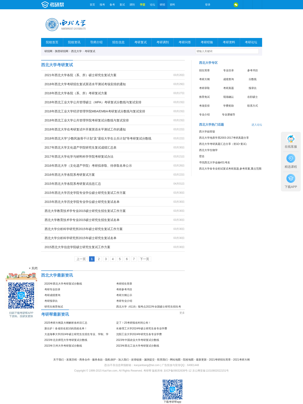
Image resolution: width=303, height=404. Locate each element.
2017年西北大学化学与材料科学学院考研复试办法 (79, 156)
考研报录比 (51, 300)
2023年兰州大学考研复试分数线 (63, 345)
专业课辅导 (228, 114)
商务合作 (84, 359)
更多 (182, 312)
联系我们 (162, 359)
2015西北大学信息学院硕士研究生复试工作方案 (77, 247)
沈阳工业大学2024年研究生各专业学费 (139, 334)
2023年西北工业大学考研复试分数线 (137, 345)
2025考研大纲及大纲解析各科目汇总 (66, 322)
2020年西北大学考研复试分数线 (63, 283)
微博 (217, 4)
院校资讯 (74, 42)
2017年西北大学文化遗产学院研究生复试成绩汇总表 (80, 147)
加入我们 (123, 359)
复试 (122, 4)
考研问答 (185, 42)
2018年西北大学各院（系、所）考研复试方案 (76, 93)
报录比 (253, 88)
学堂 (142, 4)
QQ (226, 4)
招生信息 (118, 42)
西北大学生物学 (208, 150)
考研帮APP (257, 4)
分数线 (253, 79)
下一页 (144, 259)
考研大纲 (204, 79)
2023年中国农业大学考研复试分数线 (137, 340)
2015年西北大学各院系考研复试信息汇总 (73, 183)
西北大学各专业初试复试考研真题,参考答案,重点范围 (230, 168)
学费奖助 (228, 105)
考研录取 (204, 88)
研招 (162, 4)
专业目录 (228, 70)
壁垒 (201, 156)
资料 (172, 4)
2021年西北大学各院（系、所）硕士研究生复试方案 (80, 75)
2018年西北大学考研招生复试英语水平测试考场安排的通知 (85, 84)
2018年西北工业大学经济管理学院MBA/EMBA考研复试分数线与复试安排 (95, 111)
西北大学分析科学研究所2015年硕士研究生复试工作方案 (84, 229)
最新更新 (201, 359)
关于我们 (58, 359)
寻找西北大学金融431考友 (214, 162)
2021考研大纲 (241, 359)
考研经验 (207, 42)
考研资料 (229, 42)
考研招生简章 (124, 283)
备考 (112, 4)
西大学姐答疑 (207, 131)
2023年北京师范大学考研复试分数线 (66, 340)
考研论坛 (251, 42)
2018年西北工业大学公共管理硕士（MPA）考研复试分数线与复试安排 (93, 102)
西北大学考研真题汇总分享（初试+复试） (223, 143)
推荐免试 (204, 96)
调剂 (132, 4)
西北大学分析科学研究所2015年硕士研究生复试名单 (80, 238)
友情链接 (136, 359)
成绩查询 (228, 79)
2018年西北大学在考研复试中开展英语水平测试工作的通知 (85, 129)
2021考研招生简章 (220, 359)
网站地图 (175, 359)
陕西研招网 (61, 51)
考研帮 (64, 4)
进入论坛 (257, 124)
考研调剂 (162, 42)
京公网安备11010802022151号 (210, 370)
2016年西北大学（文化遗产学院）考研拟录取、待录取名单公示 (88, 165)
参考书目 (252, 70)
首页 (92, 4)
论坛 (152, 4)
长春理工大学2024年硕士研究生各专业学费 (141, 328)
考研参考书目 (124, 289)
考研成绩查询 (52, 295)
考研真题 (228, 88)
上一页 (81, 259)
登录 (207, 4)
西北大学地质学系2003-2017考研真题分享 (224, 137)
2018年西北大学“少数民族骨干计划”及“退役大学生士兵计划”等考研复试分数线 (98, 138)
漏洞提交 (149, 359)
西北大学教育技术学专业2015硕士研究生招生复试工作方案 (85, 211)
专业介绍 (204, 114)
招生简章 (204, 70)
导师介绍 (96, 42)
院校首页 (52, 42)
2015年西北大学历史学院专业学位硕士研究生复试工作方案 (85, 192)
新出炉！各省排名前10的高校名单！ (65, 328)
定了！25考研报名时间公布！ (133, 322)
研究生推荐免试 (53, 306)
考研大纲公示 (124, 295)
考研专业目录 (52, 289)
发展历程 (71, 359)
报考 (102, 4)
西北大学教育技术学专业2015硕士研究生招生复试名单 (82, 220)
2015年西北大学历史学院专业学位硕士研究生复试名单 (82, 202)
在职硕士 (252, 96)
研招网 (48, 51)
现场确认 (228, 96)
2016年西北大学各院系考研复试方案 (70, 174)
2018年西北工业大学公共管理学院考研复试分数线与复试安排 (87, 120)
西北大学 (76, 51)
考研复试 (140, 42)
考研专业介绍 (124, 300)
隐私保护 (110, 359)
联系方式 (252, 105)
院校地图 (188, 359)
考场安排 (204, 105)
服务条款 (97, 359)
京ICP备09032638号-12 (178, 370)
